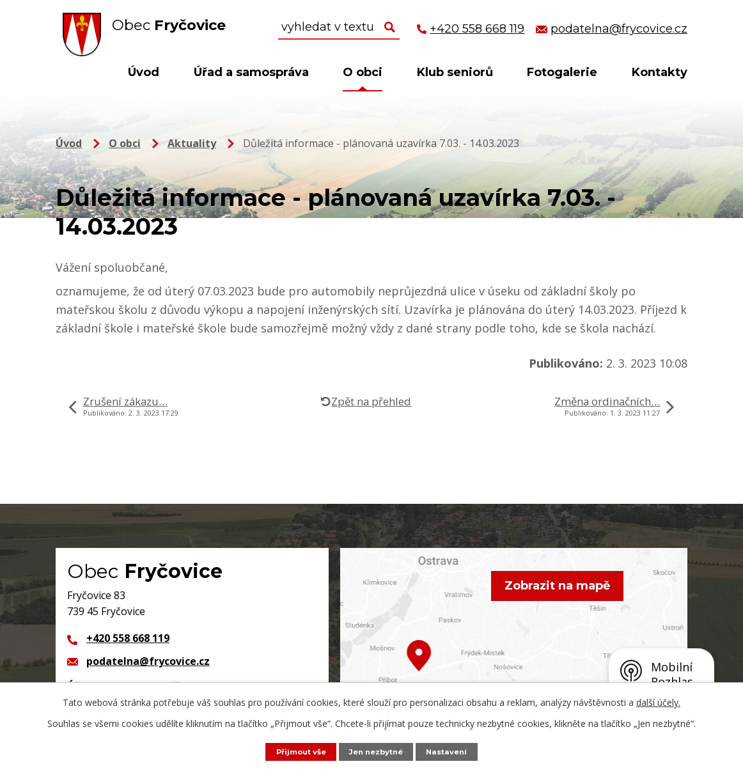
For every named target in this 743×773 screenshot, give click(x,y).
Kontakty (659, 72)
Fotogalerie (562, 72)
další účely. (658, 702)
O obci (362, 72)
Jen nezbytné (378, 751)
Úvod (143, 72)
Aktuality (192, 143)
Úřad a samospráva (251, 72)
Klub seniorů (455, 72)
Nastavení (454, 751)
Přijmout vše (295, 751)
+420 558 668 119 (127, 638)
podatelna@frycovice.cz (148, 661)
